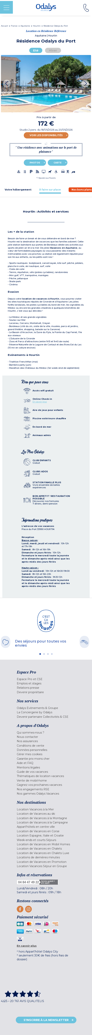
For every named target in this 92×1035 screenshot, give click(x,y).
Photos (35, 162)
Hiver (53, 50)
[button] (46, 178)
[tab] (18, 189)
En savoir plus (40, 401)
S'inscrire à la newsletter (46, 1020)
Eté (35, 50)
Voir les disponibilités (46, 135)
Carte (58, 162)
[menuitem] (46, 679)
